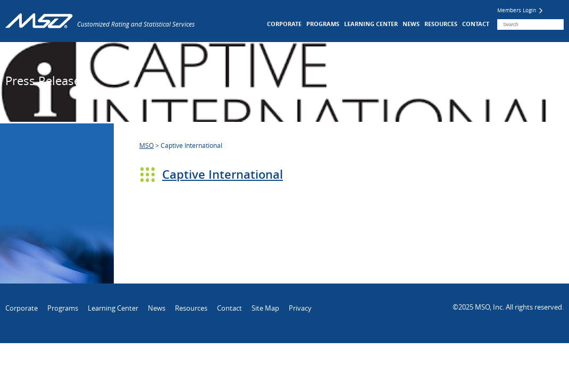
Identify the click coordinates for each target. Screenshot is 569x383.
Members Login (519, 10)
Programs (322, 24)
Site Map (265, 308)
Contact (475, 24)
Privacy (300, 308)
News (411, 24)
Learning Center (371, 24)
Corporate (284, 24)
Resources (440, 24)
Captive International (222, 174)
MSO (146, 145)
